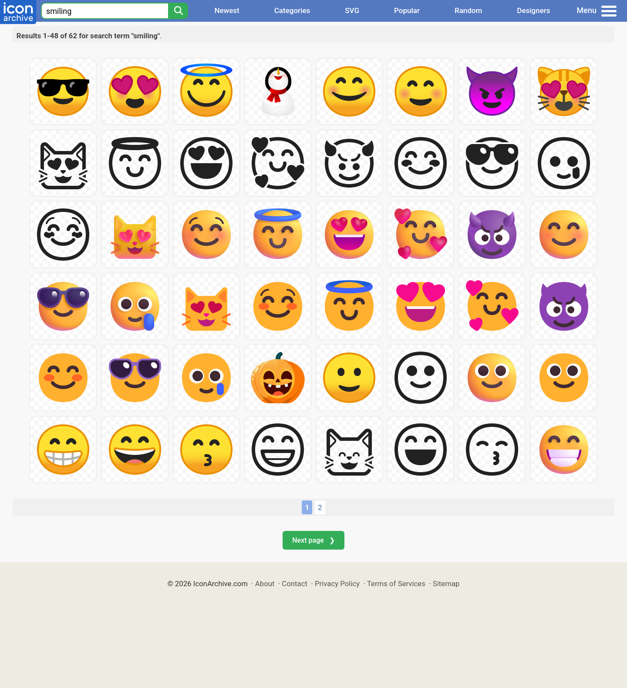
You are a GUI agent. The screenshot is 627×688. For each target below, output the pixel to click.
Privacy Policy (337, 583)
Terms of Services (396, 583)
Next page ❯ (313, 540)
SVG (352, 10)
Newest (226, 10)
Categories (292, 10)
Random (468, 10)
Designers (533, 10)
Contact (294, 583)
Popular (407, 10)
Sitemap (446, 583)
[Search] (178, 11)
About (265, 583)
